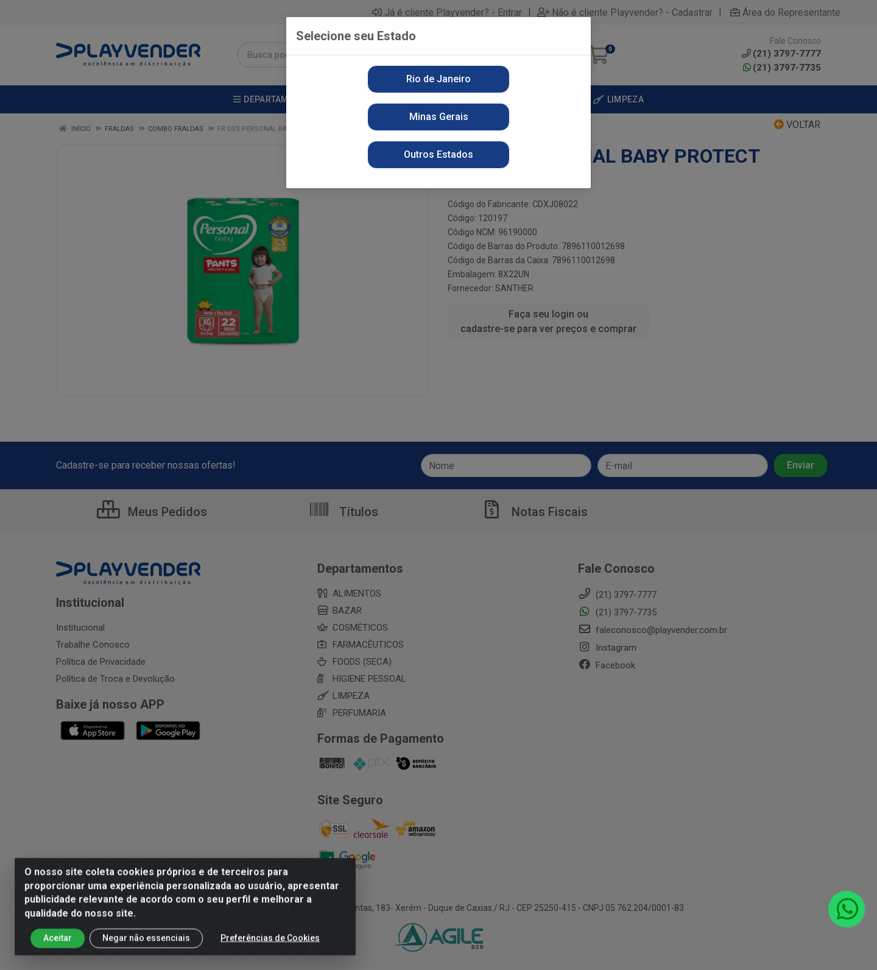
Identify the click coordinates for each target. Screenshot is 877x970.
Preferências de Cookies (270, 946)
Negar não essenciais (146, 946)
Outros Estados (438, 154)
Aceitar (57, 946)
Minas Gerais (438, 116)
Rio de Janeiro (438, 79)
